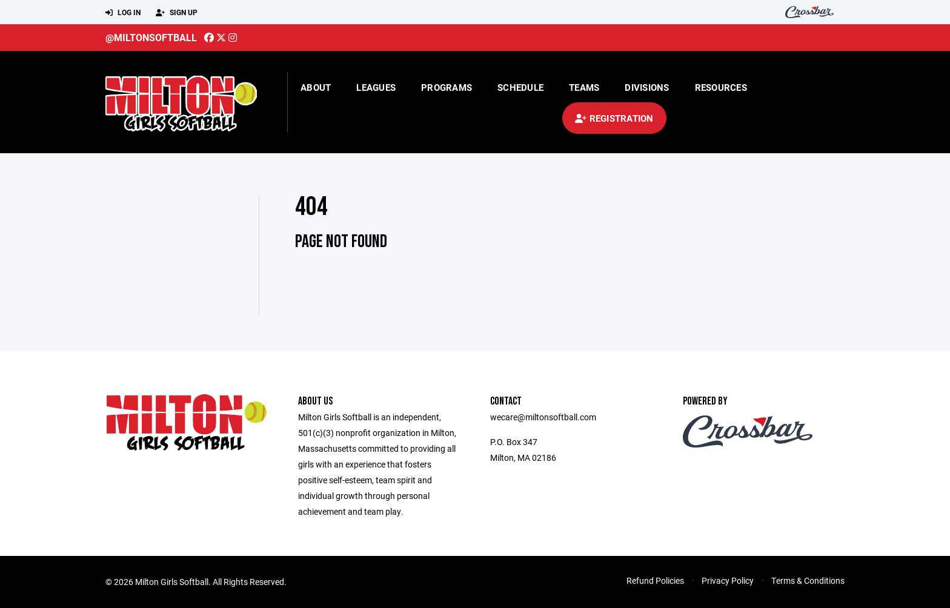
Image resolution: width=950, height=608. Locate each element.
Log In (123, 12)
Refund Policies (655, 580)
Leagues (376, 87)
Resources (721, 87)
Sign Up (177, 12)
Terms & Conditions (808, 580)
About (316, 87)
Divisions (647, 87)
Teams (584, 87)
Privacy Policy (728, 580)
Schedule (520, 87)
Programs (446, 87)
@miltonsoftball (151, 37)
